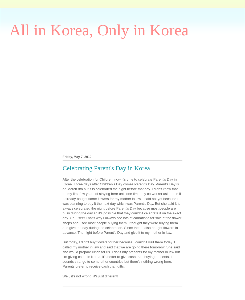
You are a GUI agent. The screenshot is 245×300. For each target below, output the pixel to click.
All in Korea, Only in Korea (99, 30)
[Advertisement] (52, 95)
